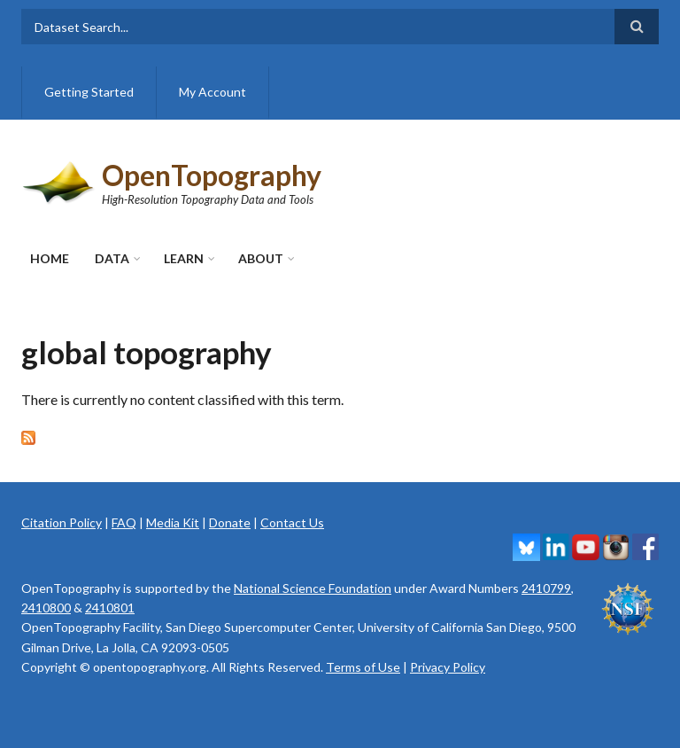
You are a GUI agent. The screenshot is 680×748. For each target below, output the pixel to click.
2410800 (46, 607)
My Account (212, 91)
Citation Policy (61, 522)
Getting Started (89, 91)
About (260, 258)
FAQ (124, 522)
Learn (184, 258)
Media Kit (172, 522)
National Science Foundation (312, 588)
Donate (230, 522)
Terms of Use (363, 666)
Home (49, 258)
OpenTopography (211, 175)
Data (112, 258)
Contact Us (292, 522)
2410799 (546, 588)
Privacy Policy (447, 666)
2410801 (110, 607)
